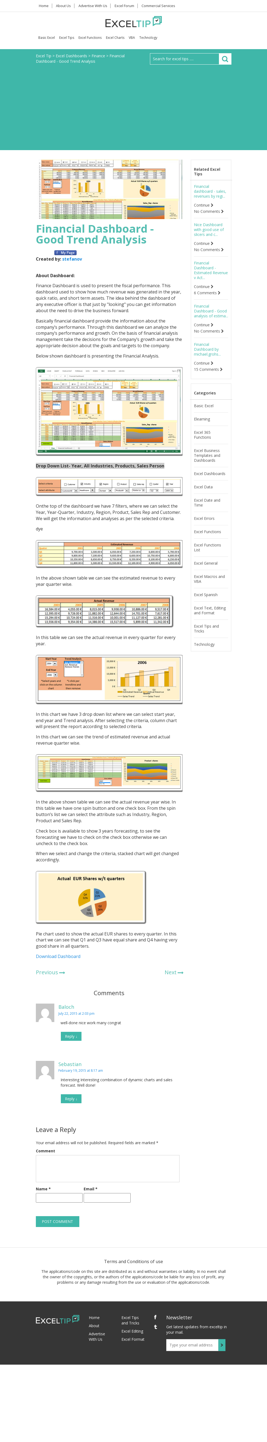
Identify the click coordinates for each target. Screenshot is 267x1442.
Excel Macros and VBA (209, 579)
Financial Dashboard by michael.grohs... (207, 349)
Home (44, 6)
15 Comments (208, 369)
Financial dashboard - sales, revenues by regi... (210, 191)
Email (91, 1188)
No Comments (209, 211)
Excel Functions (90, 37)
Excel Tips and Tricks (206, 629)
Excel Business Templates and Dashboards (207, 455)
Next (171, 972)
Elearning (202, 419)
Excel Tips (66, 37)
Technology (148, 37)
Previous (47, 972)
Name (43, 1188)
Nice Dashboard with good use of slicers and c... (209, 229)
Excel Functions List (207, 547)
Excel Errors (204, 518)
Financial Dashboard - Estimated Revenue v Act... (211, 270)
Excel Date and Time (207, 503)
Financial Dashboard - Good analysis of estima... (211, 311)
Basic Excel (46, 37)
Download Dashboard (58, 956)
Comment (45, 1150)
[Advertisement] (133, 105)
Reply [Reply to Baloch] (71, 1036)
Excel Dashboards (209, 473)
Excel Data (203, 487)
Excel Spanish (206, 594)
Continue (203, 205)
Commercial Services (162, 6)
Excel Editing (132, 1331)
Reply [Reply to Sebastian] (71, 1098)
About (94, 1325)
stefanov (72, 259)
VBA (132, 37)
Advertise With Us (95, 6)
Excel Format (133, 1339)
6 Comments (207, 292)
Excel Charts (115, 37)
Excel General (206, 563)
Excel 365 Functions (202, 435)
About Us (66, 6)
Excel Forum (128, 6)
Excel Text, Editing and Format (210, 610)
